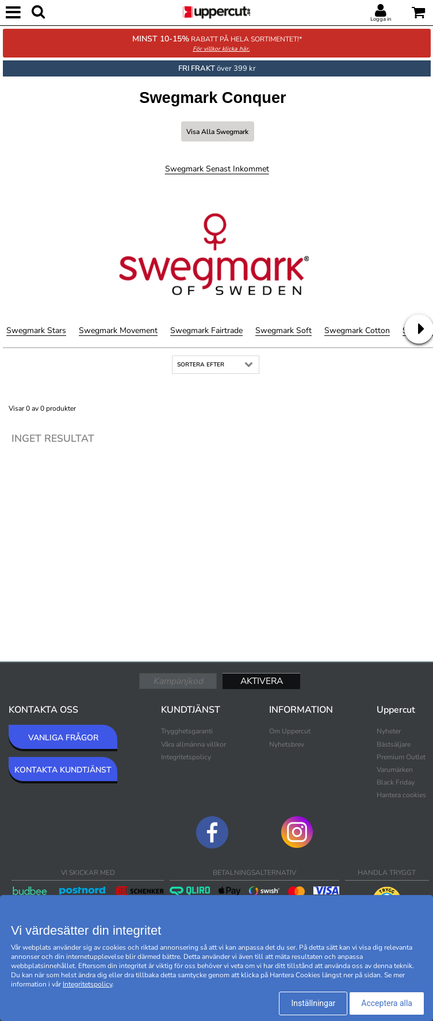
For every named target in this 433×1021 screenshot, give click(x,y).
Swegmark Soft (283, 330)
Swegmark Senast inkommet (217, 168)
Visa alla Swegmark (217, 131)
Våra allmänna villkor (193, 744)
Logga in (380, 19)
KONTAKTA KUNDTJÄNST (63, 769)
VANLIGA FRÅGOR (63, 737)
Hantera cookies (401, 795)
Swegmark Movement (118, 330)
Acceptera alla (386, 1003)
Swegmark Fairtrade (206, 330)
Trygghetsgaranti (187, 731)
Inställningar (313, 1003)
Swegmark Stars (36, 330)
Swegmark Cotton (357, 330)
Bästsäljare (394, 744)
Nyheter (389, 731)
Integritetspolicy (186, 757)
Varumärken (395, 769)
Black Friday (396, 782)
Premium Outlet (401, 757)
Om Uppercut (290, 731)
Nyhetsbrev (286, 744)
